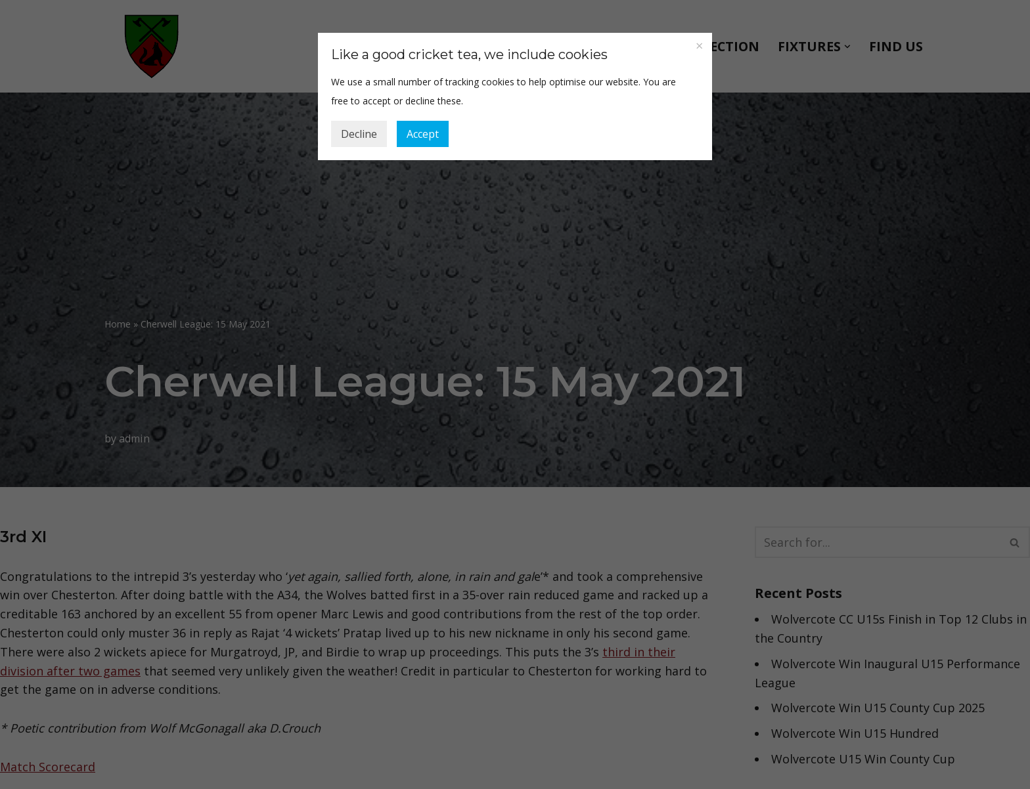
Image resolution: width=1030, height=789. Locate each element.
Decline (359, 134)
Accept (423, 134)
